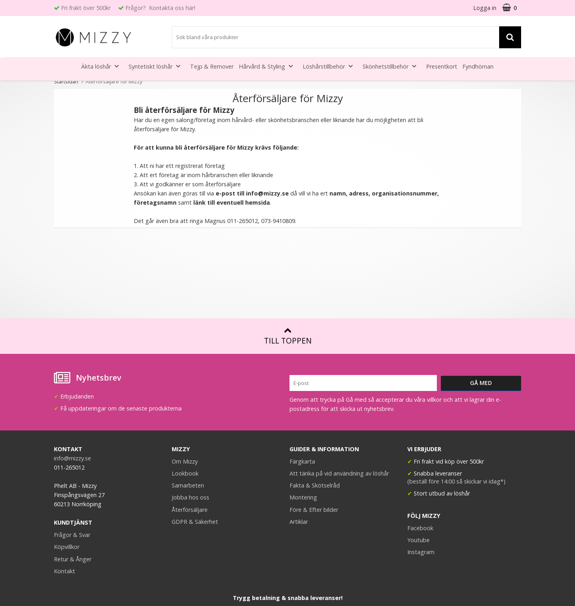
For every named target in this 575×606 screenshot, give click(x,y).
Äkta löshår (102, 66)
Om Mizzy (185, 461)
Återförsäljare (190, 509)
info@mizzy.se (268, 193)
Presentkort (441, 66)
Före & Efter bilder (313, 509)
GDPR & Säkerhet (195, 521)
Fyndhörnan (478, 66)
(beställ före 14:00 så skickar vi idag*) (456, 481)
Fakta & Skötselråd (314, 485)
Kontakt (64, 571)
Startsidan (66, 81)
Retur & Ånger (72, 559)
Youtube (418, 540)
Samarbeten (188, 485)
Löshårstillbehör (330, 66)
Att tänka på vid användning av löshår (339, 473)
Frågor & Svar (72, 535)
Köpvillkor (66, 547)
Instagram (420, 552)
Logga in (484, 8)
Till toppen (287, 336)
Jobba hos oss (190, 497)
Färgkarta (302, 461)
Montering (303, 497)
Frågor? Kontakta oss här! (160, 8)
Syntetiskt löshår (157, 66)
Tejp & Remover (212, 66)
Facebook (420, 528)
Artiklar (298, 521)
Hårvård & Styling (268, 66)
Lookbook (185, 473)
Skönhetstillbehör (392, 66)
